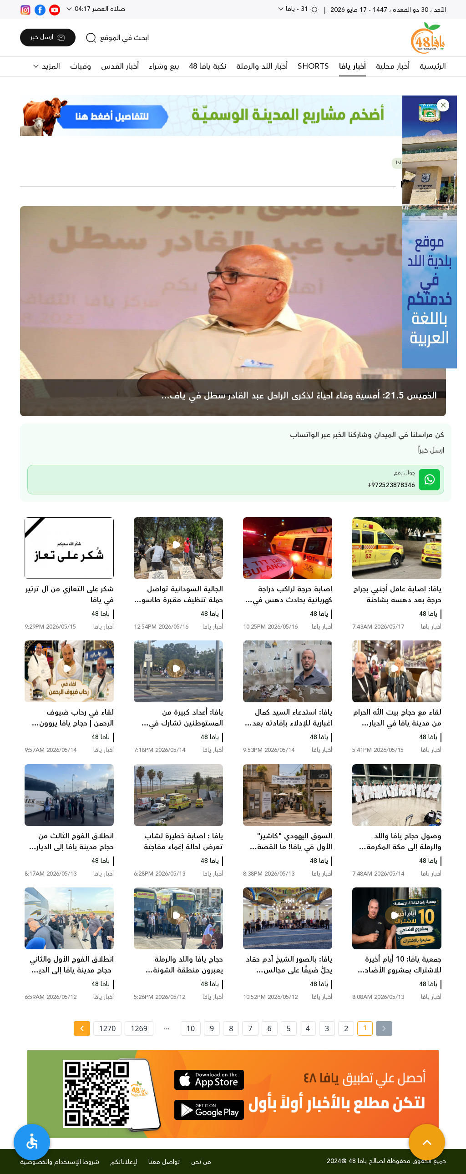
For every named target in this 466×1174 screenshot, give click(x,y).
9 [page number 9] (212, 1028)
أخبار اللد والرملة (262, 66)
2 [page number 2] (346, 1028)
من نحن (201, 1162)
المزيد (50, 66)
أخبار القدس (120, 66)
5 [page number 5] (289, 1028)
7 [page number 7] (250, 1028)
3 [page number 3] (327, 1028)
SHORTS (313, 66)
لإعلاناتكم (123, 1162)
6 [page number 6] (270, 1028)
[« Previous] (384, 1028)
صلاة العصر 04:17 (99, 9)
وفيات (80, 66)
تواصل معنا (164, 1162)
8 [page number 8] (231, 1028)
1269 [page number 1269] (139, 1028)
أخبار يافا (352, 66)
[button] (443, 105)
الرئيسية (433, 66)
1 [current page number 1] (362, 1029)
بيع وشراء (164, 66)
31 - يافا (301, 9)
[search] (117, 38)
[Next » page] (82, 1028)
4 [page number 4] (308, 1028)
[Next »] (82, 1028)
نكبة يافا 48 (207, 66)
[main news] (233, 311)
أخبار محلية (393, 66)
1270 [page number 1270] (107, 1028)
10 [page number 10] (191, 1028)
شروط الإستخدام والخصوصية (59, 1162)
